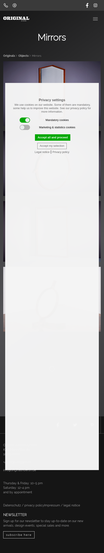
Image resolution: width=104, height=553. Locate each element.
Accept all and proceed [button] (53, 137)
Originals (9, 55)
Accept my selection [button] (52, 145)
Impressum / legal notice (62, 505)
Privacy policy (60, 152)
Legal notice (42, 152)
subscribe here (19, 534)
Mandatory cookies (44, 120)
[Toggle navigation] (96, 18)
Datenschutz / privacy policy (23, 505)
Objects (23, 55)
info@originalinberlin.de (19, 470)
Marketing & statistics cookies (47, 127)
